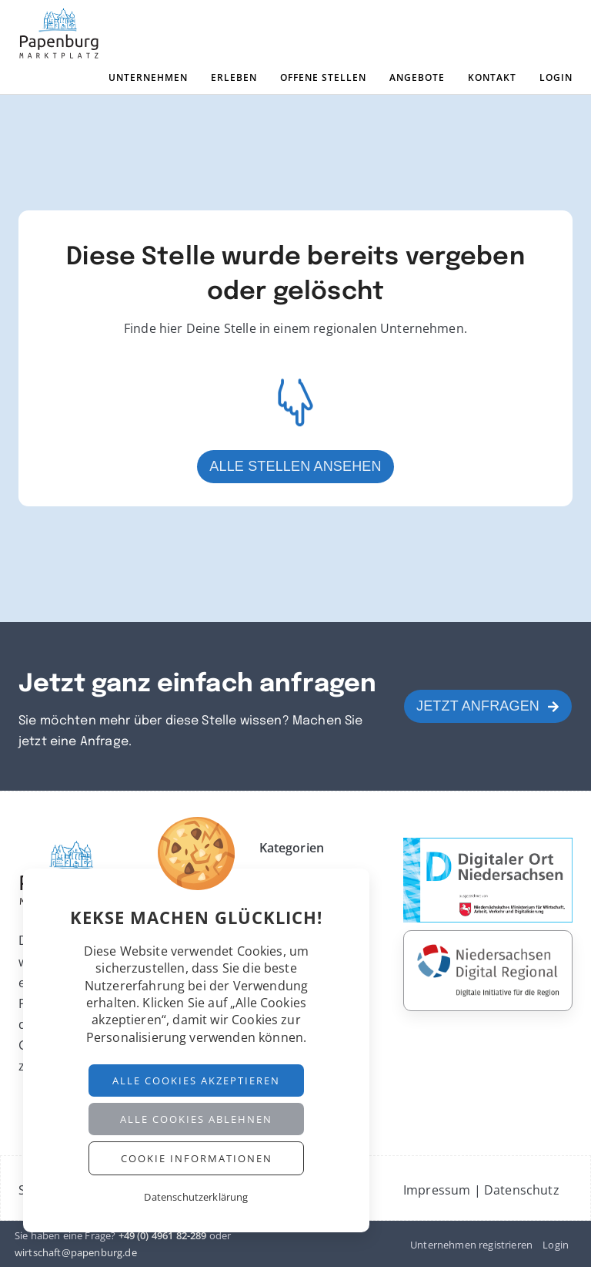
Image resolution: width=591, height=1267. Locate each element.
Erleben (234, 77)
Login (556, 77)
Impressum (436, 1189)
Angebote (417, 77)
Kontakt (492, 77)
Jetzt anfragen (487, 706)
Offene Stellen (323, 77)
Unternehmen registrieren (471, 1245)
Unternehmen (148, 77)
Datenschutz (521, 1189)
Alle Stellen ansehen (295, 466)
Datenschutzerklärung (196, 1197)
